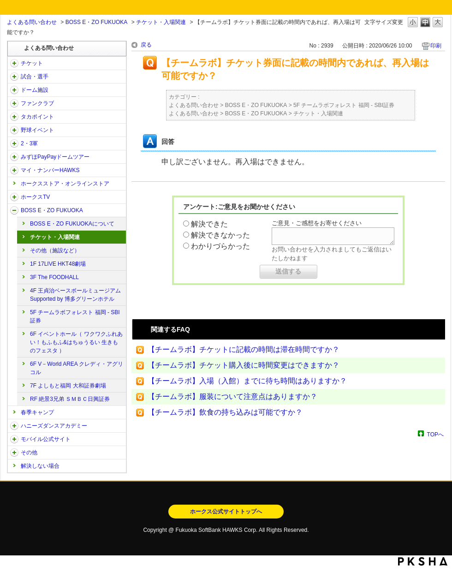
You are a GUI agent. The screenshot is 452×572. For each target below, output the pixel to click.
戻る (146, 45)
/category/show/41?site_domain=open (14, 117)
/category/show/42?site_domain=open (14, 130)
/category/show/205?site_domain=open (14, 197)
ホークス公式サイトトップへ (226, 511)
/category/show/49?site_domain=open (14, 452)
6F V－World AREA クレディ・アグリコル (76, 368)
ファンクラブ (37, 103)
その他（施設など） (55, 250)
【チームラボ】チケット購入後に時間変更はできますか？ (243, 365)
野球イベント (37, 130)
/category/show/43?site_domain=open (14, 143)
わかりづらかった (220, 246)
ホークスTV (35, 197)
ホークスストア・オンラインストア (65, 183)
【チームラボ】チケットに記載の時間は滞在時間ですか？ (243, 349)
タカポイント (37, 116)
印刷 (435, 45)
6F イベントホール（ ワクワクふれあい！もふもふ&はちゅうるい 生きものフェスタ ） (76, 342)
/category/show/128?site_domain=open (14, 210)
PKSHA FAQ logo (422, 561)
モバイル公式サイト (46, 439)
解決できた (209, 224)
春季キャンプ (37, 412)
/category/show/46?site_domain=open (14, 170)
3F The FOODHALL (54, 277)
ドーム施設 (34, 90)
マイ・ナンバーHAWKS (50, 170)
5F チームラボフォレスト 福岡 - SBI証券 (75, 316)
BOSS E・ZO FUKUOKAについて (72, 223)
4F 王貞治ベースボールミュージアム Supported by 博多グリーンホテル (75, 294)
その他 (29, 452)
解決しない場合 (40, 466)
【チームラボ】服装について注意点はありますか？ (232, 396)
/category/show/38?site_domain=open (14, 76)
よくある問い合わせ (32, 22)
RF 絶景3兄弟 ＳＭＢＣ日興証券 (70, 399)
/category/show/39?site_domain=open (14, 90)
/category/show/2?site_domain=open (14, 63)
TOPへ (435, 434)
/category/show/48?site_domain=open (14, 439)
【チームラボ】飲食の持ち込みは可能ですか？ (225, 412)
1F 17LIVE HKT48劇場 (58, 264)
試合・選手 (34, 76)
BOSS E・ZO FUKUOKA (96, 22)
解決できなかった (220, 235)
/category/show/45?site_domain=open (14, 157)
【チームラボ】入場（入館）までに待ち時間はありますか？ (247, 381)
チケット (32, 63)
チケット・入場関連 (161, 22)
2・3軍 (29, 143)
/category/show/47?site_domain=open (14, 426)
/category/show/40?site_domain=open (14, 103)
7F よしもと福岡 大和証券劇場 (68, 385)
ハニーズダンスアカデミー (54, 426)
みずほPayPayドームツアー (55, 157)
